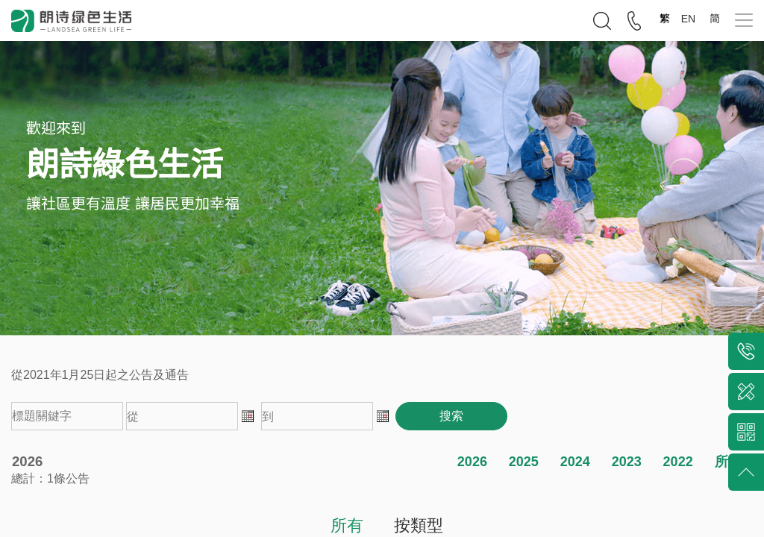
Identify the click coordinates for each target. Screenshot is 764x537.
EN (689, 19)
